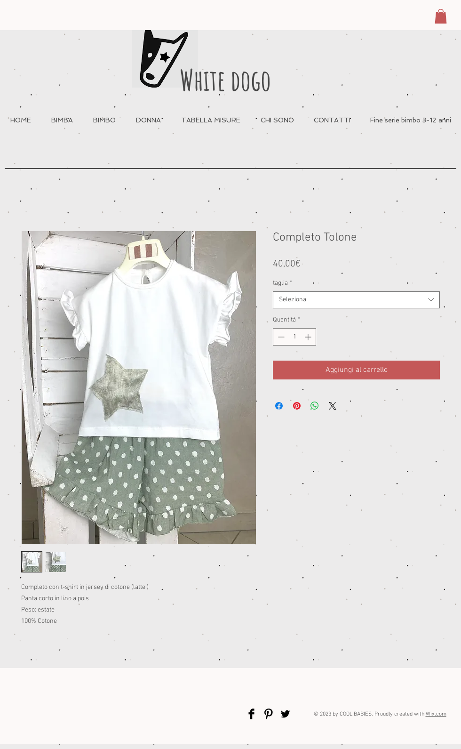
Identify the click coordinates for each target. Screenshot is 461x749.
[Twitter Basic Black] (285, 714)
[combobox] (356, 299)
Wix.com (436, 714)
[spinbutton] (294, 337)
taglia (282, 283)
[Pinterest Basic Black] (268, 714)
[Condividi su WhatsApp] (314, 405)
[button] (441, 16)
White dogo (225, 80)
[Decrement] (280, 337)
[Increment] (309, 337)
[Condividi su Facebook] (279, 405)
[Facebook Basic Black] (251, 714)
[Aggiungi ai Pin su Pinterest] (296, 405)
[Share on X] (332, 405)
